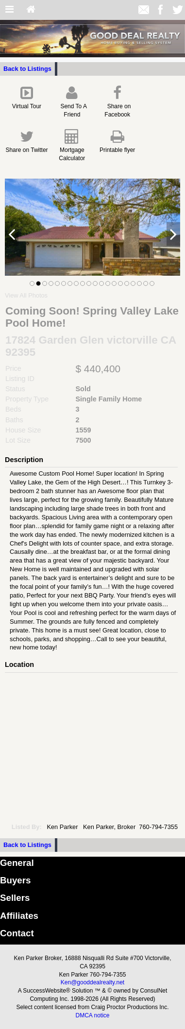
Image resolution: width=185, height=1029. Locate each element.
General (17, 863)
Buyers (15, 880)
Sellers (15, 898)
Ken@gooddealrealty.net (92, 982)
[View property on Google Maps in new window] (90, 745)
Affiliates (19, 916)
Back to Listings (27, 68)
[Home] (30, 10)
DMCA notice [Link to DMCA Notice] (92, 1015)
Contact (17, 933)
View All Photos (26, 295)
